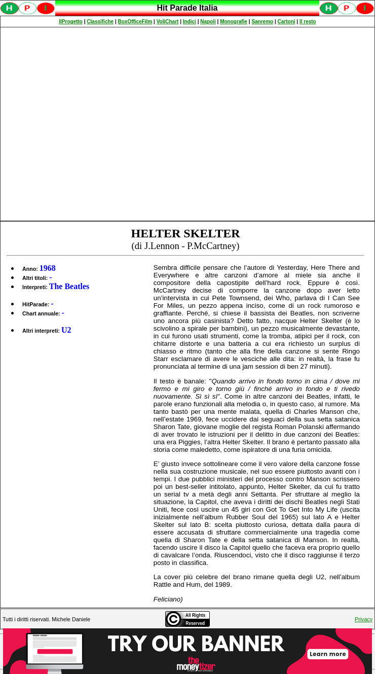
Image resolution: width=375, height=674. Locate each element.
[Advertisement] (95, 124)
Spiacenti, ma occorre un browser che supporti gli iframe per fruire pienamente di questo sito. (187, 13)
